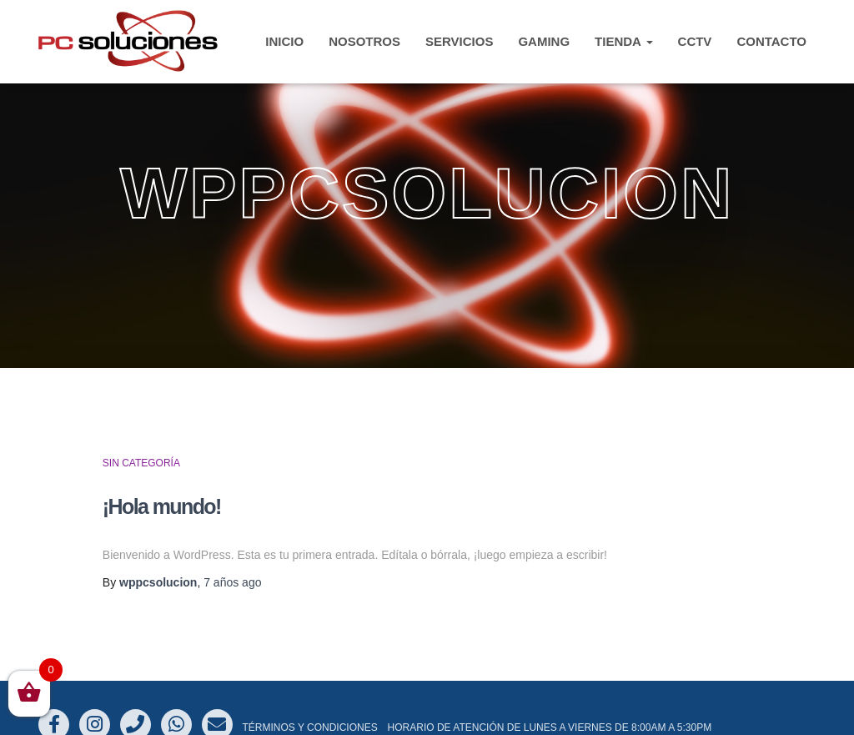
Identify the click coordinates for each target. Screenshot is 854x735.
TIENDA (623, 41)
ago (232, 582)
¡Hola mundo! (162, 506)
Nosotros (364, 41)
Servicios (459, 41)
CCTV (695, 41)
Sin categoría (141, 463)
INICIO (284, 41)
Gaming (544, 41)
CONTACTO (771, 41)
